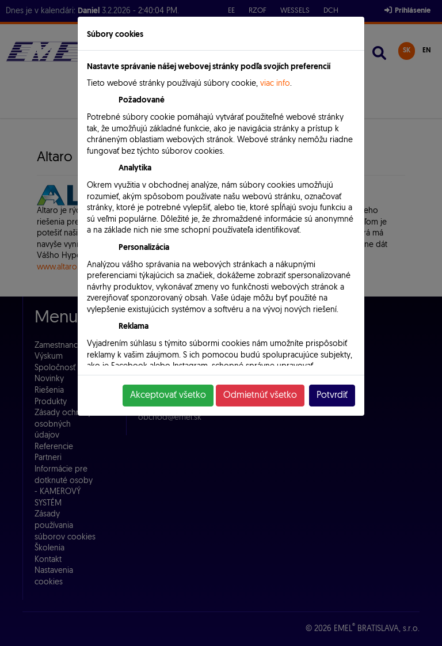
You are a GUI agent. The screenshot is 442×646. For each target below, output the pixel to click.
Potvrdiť (332, 395)
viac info (275, 83)
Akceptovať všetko (168, 395)
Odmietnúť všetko (260, 395)
